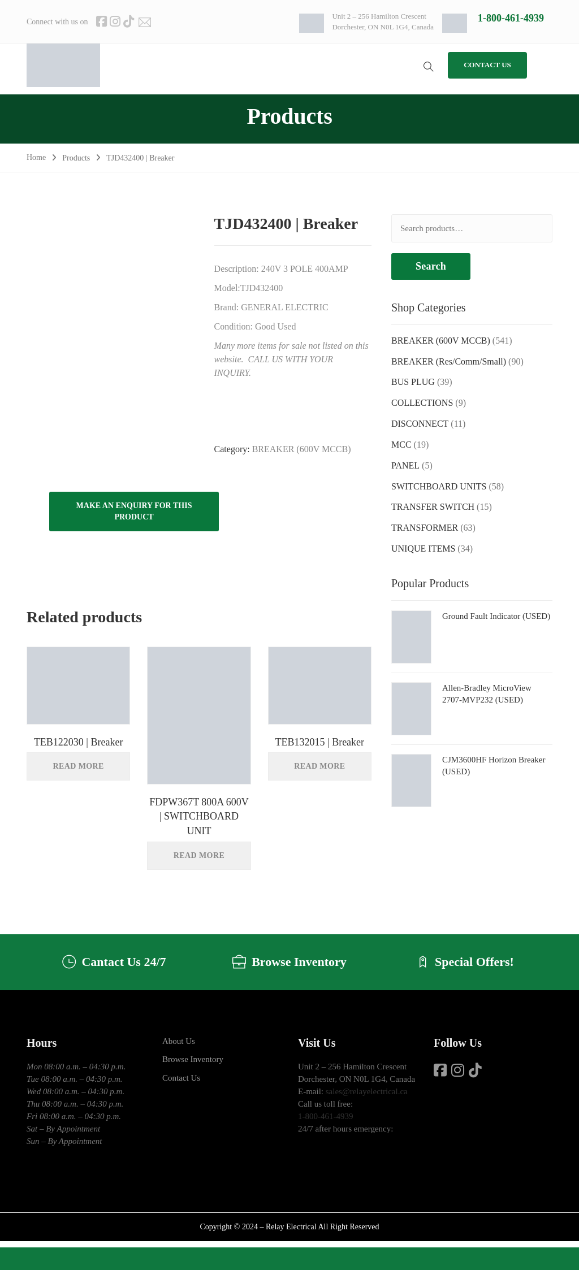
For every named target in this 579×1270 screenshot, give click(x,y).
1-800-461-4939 (511, 18)
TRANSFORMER (424, 527)
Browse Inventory (192, 1059)
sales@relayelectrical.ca (367, 1091)
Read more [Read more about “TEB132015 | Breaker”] (319, 766)
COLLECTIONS (422, 403)
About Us (178, 1041)
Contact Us (181, 1077)
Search (431, 266)
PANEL (405, 465)
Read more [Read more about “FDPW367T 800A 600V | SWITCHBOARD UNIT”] (199, 855)
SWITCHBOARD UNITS (438, 486)
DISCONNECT (419, 423)
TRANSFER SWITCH (432, 507)
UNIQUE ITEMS (423, 548)
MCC (401, 444)
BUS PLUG (413, 382)
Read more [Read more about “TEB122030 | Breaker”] (78, 766)
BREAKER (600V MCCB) (301, 449)
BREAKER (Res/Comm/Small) (448, 361)
